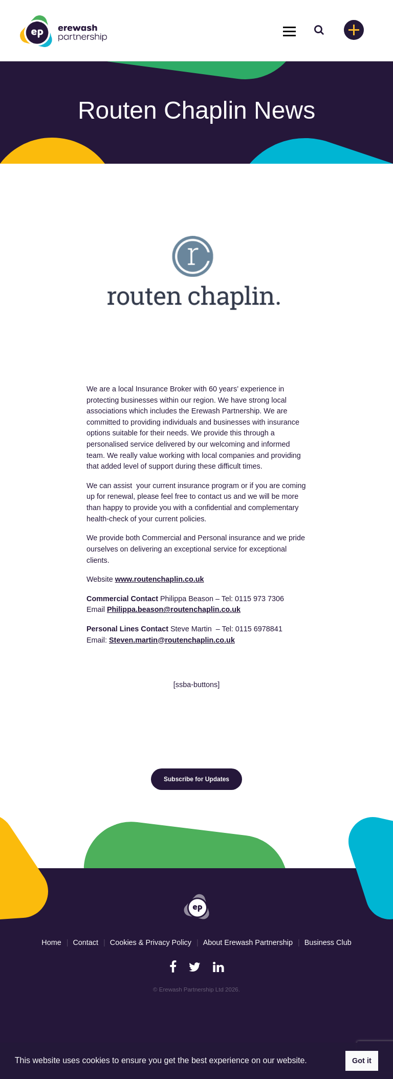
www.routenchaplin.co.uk (159, 579)
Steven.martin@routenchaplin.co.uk (172, 640)
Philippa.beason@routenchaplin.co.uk (174, 609)
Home (51, 942)
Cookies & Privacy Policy (150, 942)
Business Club (328, 942)
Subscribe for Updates (196, 779)
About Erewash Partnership (248, 942)
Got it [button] (362, 1060)
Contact (85, 942)
